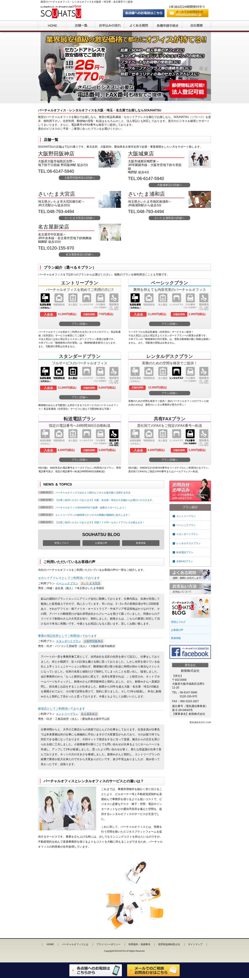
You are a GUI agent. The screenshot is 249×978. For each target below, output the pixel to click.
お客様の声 (101, 543)
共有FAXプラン (184, 561)
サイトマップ (195, 944)
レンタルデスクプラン (188, 543)
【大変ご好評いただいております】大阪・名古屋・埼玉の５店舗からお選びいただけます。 (105, 500)
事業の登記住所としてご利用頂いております (67, 636)
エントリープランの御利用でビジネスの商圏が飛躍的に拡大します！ (92, 515)
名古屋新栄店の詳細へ (79, 254)
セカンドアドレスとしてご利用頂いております (69, 578)
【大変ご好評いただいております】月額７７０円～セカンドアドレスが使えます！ (100, 522)
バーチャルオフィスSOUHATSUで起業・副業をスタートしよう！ (91, 507)
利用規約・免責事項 (139, 944)
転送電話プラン (184, 552)
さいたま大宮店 (90, 583)
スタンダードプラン (68, 641)
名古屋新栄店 (89, 713)
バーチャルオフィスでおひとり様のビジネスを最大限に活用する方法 (92, 492)
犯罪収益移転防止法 (169, 944)
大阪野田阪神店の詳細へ (79, 177)
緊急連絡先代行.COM (200, 722)
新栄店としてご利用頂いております (61, 708)
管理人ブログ (61, 543)
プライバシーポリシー (108, 944)
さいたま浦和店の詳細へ (169, 217)
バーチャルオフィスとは (75, 944)
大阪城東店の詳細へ (169, 184)
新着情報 (141, 543)
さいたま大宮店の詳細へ (79, 217)
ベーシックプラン (67, 583)
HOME (50, 944)
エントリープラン (67, 713)
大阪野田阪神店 (93, 641)
